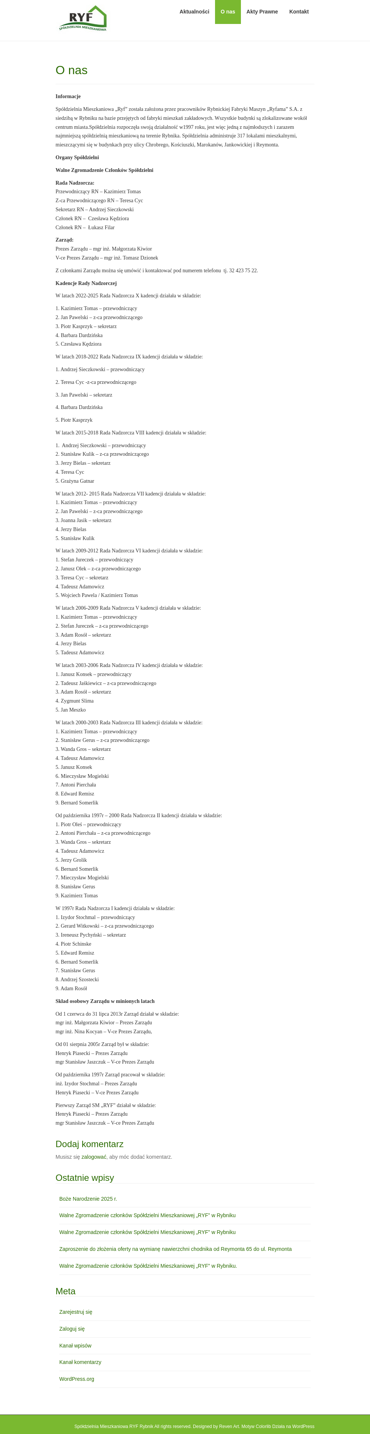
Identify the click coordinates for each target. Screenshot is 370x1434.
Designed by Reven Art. (216, 1426)
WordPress (303, 1426)
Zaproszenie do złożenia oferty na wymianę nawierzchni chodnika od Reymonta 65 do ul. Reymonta (175, 1249)
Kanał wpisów (75, 1346)
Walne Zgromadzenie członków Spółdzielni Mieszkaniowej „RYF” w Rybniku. (148, 1266)
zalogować (93, 1157)
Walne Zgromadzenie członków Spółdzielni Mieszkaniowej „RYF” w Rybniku (147, 1215)
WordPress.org (76, 1379)
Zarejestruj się (75, 1312)
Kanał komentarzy (80, 1362)
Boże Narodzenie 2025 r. (88, 1199)
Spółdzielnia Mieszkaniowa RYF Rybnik (113, 1426)
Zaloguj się (72, 1329)
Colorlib (263, 1426)
